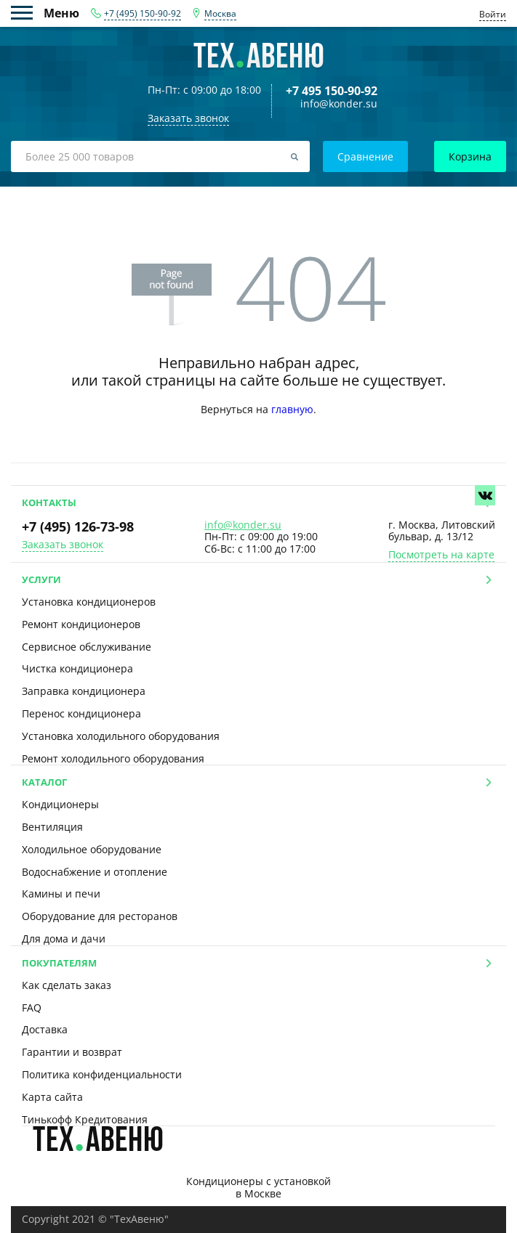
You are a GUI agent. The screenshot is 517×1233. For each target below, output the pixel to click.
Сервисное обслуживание (86, 647)
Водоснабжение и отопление (94, 872)
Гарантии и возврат (72, 1052)
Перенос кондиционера (81, 713)
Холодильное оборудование (91, 849)
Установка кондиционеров (89, 602)
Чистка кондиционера (77, 668)
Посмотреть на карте (441, 555)
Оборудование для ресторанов (99, 916)
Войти (492, 14)
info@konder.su (338, 104)
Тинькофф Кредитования (85, 1119)
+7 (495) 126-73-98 (78, 526)
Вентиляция (52, 827)
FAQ (31, 1007)
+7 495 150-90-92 (331, 91)
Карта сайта (52, 1097)
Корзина (470, 156)
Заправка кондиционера (83, 691)
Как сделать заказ (66, 985)
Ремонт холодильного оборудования (113, 758)
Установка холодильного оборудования (121, 736)
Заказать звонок (62, 545)
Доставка (45, 1029)
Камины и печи (61, 893)
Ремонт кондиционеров (81, 624)
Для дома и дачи (63, 938)
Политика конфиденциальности (102, 1074)
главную (292, 409)
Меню (27, 13)
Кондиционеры (60, 804)
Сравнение (365, 156)
